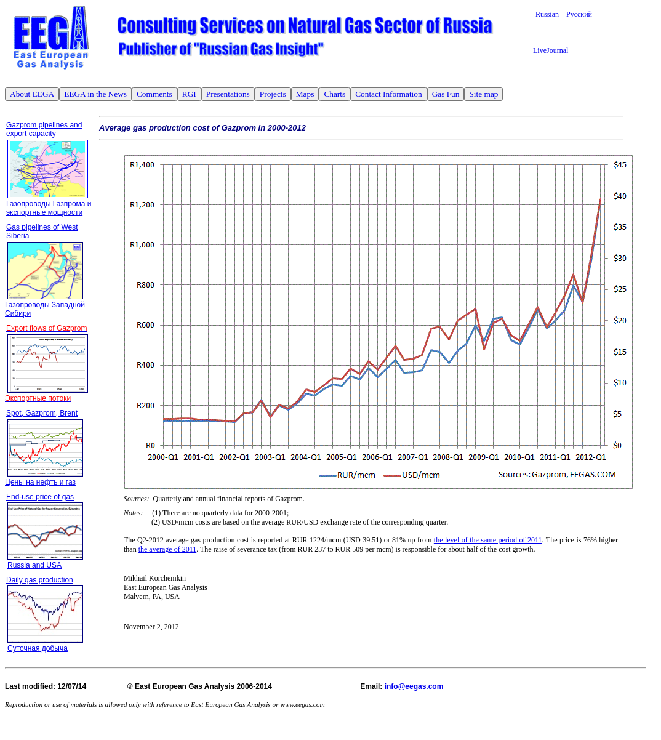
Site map (483, 94)
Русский (579, 14)
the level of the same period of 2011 (488, 540)
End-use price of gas (40, 497)
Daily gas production (39, 580)
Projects (273, 94)
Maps (305, 94)
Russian (550, 14)
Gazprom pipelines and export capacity (44, 129)
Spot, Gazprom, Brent (42, 413)
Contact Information (388, 94)
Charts (334, 94)
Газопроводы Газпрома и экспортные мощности (49, 208)
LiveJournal (550, 50)
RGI (189, 94)
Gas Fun (446, 94)
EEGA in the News (95, 94)
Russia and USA (34, 565)
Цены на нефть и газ (40, 482)
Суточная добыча (37, 648)
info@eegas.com (414, 686)
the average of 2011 (167, 549)
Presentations (228, 94)
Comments (154, 94)
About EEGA (32, 94)
